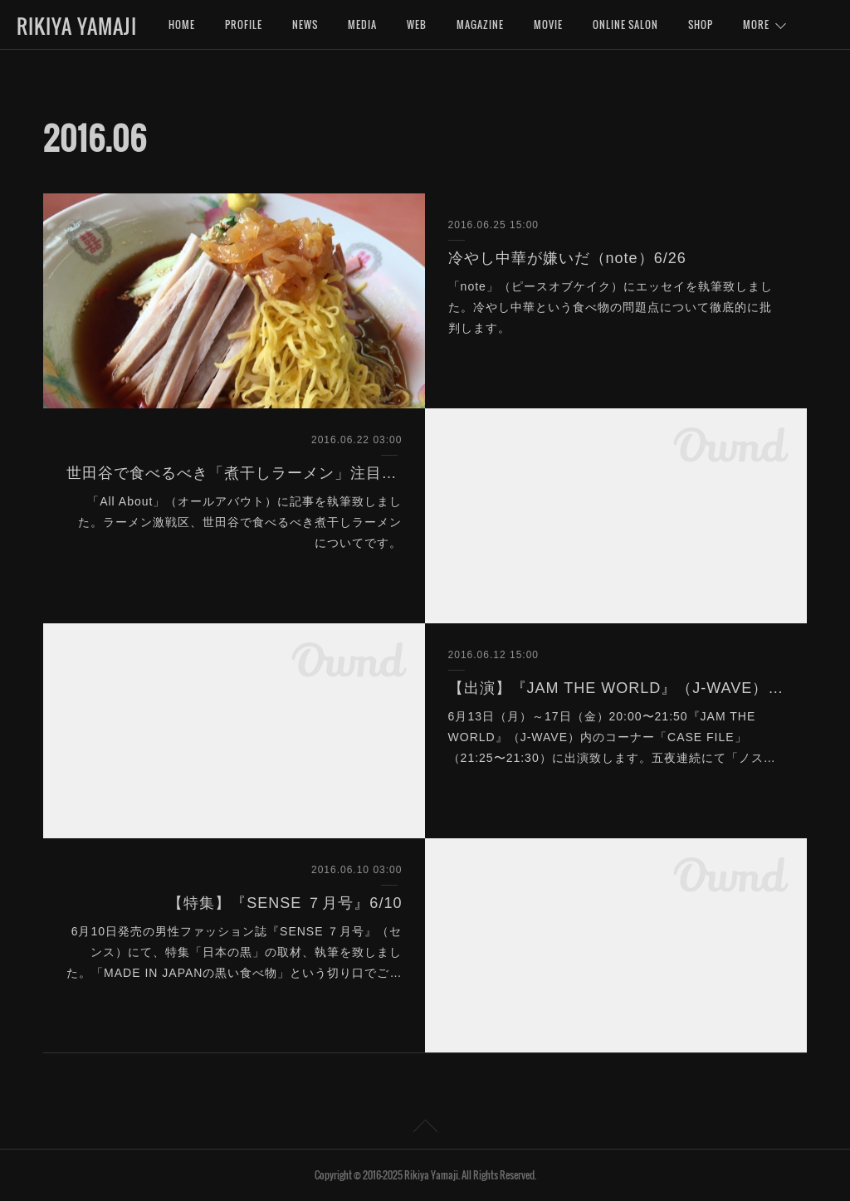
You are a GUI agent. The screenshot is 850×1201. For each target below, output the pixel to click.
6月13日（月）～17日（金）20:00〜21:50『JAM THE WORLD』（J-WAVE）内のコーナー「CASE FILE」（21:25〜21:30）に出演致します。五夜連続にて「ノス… (612, 737)
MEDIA (362, 24)
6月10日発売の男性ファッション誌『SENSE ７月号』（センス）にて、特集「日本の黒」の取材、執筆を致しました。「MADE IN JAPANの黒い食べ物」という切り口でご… (234, 952)
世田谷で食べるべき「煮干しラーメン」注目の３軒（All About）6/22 (234, 473)
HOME (182, 24)
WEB (417, 24)
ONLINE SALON (625, 24)
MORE (756, 24)
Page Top (425, 1129)
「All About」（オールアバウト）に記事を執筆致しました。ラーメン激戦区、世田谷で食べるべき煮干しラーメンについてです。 (240, 522)
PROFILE (243, 24)
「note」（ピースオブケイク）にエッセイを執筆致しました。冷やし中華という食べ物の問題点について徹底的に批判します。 (610, 307)
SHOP (700, 24)
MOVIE (548, 24)
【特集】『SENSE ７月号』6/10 (285, 903)
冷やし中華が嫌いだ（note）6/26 (567, 258)
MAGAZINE (480, 24)
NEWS (305, 24)
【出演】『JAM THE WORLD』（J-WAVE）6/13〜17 (616, 688)
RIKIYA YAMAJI (77, 26)
